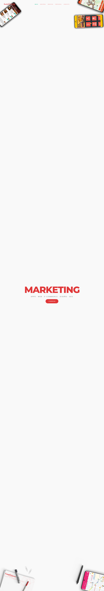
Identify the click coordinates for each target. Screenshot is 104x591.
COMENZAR (51, 301)
